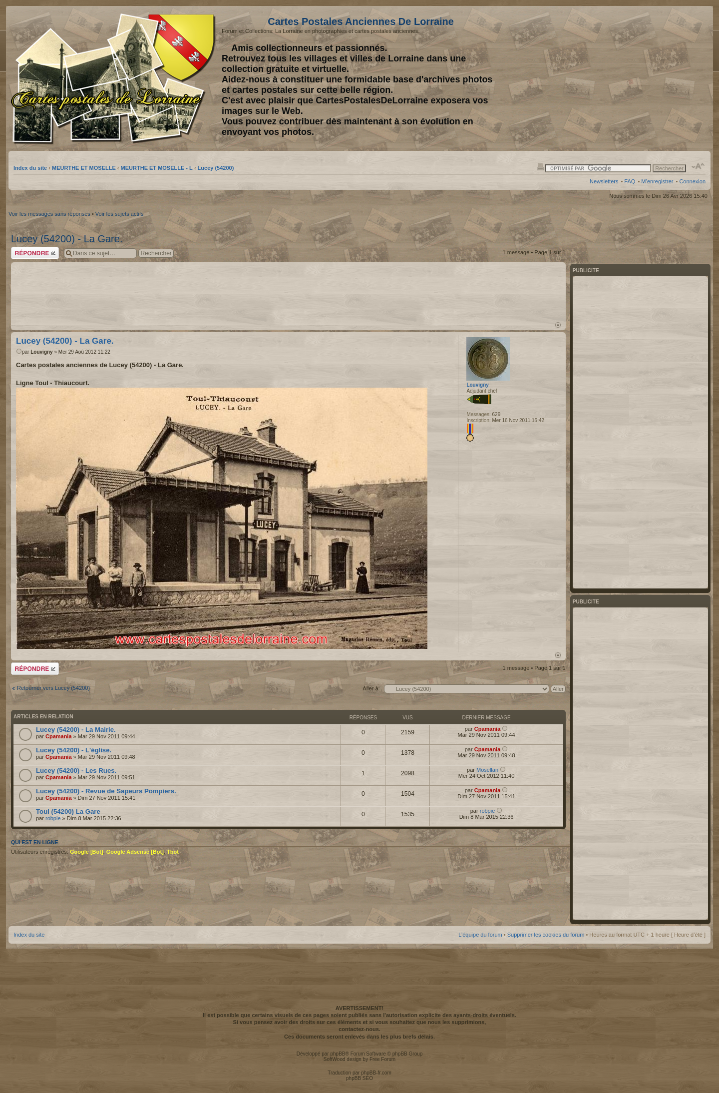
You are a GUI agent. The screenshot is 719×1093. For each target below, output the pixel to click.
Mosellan (487, 770)
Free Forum (382, 1059)
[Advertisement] (627, 78)
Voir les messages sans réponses (49, 214)
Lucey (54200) (216, 168)
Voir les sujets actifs (119, 214)
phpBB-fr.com (376, 1073)
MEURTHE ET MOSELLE (84, 168)
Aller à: (370, 688)
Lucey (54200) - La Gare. (66, 238)
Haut (558, 325)
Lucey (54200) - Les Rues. (76, 770)
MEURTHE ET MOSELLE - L (157, 168)
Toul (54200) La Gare (68, 811)
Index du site (30, 168)
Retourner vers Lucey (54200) (53, 688)
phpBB (337, 1054)
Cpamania (58, 736)
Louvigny (41, 352)
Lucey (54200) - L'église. (73, 750)
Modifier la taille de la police (698, 166)
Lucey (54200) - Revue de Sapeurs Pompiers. (106, 791)
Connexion (692, 181)
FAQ (629, 181)
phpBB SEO (359, 1078)
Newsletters (604, 181)
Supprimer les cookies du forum (546, 935)
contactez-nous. (359, 1029)
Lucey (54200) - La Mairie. (76, 729)
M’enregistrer (657, 181)
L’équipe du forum (480, 935)
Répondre (35, 253)
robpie (53, 818)
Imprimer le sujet (540, 166)
